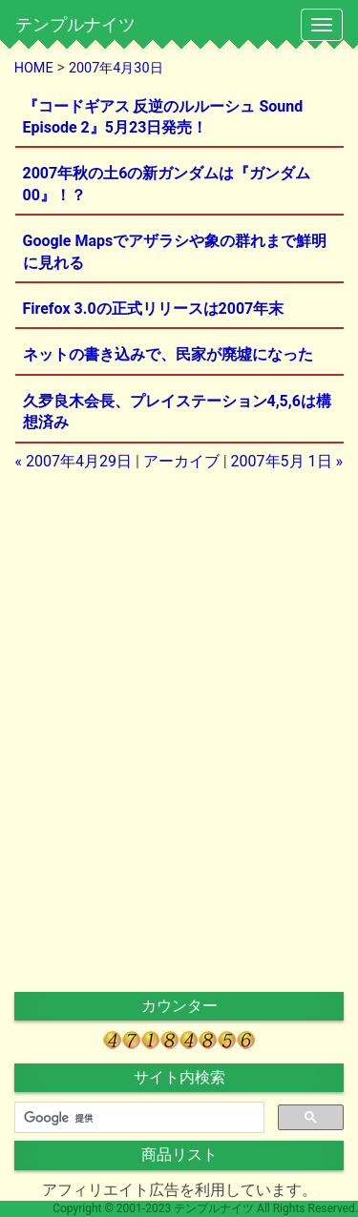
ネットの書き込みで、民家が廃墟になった (168, 354)
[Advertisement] (179, 606)
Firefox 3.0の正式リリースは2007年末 (153, 308)
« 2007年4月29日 (73, 461)
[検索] (137, 1117)
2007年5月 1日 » (287, 461)
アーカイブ (181, 461)
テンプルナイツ (75, 24)
